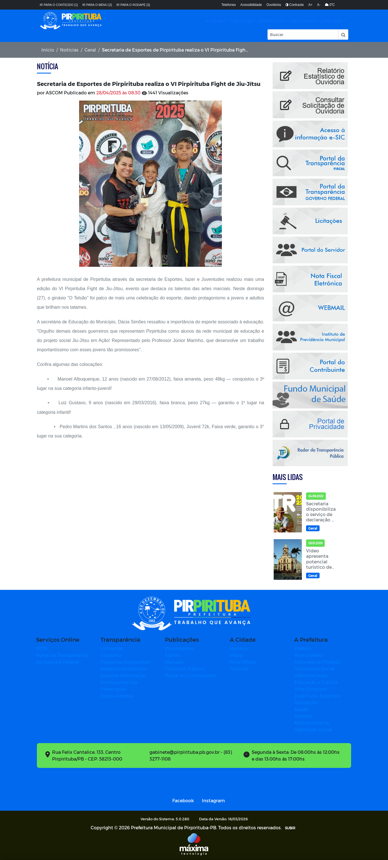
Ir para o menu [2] (97, 4)
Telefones (228, 5)
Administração (311, 675)
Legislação (241, 20)
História (238, 648)
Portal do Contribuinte (190, 675)
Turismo (303, 716)
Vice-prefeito (308, 655)
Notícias (69, 49)
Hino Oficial (243, 662)
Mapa (236, 655)
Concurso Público (184, 668)
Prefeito (303, 648)
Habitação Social (313, 729)
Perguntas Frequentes (125, 662)
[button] (343, 34)
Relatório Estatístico (123, 668)
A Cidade (214, 20)
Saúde (301, 709)
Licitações (112, 648)
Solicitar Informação (123, 675)
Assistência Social (314, 668)
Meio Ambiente (311, 722)
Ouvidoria (273, 5)
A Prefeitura (270, 20)
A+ (310, 5)
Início (47, 49)
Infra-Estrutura (310, 689)
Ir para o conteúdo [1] (59, 4)
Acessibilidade (251, 5)
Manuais (174, 662)
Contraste (295, 5)
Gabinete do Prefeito (317, 662)
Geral (90, 49)
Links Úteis (332, 20)
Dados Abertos (117, 695)
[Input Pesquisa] (303, 34)
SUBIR (290, 828)
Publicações (302, 20)
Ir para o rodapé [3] (133, 4)
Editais (173, 655)
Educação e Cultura (315, 682)
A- (318, 5)
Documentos (179, 648)
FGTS (41, 648)
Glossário (111, 655)
